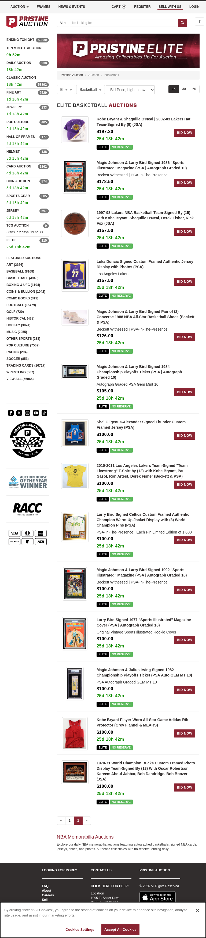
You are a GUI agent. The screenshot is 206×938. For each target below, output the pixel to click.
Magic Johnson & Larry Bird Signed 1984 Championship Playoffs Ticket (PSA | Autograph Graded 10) (139, 372)
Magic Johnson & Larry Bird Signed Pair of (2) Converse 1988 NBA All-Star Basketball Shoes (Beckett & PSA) (145, 316)
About (46, 891)
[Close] (197, 910)
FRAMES (43, 7)
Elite (66, 89)
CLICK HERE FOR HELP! (109, 886)
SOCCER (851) (17, 359)
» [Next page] (87, 821)
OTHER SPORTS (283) (23, 339)
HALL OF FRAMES (20, 137)
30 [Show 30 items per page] (184, 89)
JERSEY (12, 211)
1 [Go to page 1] (70, 821)
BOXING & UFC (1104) (23, 285)
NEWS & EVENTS (71, 7)
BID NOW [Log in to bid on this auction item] (184, 133)
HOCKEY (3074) (18, 325)
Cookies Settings (79, 930)
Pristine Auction (72, 75)
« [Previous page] (61, 821)
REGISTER (142, 7)
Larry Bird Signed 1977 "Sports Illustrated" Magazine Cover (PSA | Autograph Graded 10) (144, 622)
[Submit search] (182, 23)
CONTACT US (101, 870)
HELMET (13, 151)
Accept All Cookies (120, 930)
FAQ (45, 886)
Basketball (90, 89)
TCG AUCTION (17, 225)
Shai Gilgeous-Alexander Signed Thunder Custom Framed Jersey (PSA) (141, 424)
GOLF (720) (15, 312)
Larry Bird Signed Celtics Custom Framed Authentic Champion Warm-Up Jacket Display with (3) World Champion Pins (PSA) (143, 519)
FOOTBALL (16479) (21, 305)
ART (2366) (14, 265)
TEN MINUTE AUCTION (27, 52)
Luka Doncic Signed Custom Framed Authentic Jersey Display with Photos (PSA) (145, 264)
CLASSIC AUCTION (21, 78)
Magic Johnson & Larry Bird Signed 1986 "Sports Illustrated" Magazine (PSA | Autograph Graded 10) (142, 165)
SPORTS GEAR (18, 196)
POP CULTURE (17, 122)
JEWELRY (14, 107)
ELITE (11, 240)
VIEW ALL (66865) (20, 379)
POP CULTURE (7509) (22, 345)
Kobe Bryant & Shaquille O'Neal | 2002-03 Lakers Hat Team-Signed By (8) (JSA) (143, 122)
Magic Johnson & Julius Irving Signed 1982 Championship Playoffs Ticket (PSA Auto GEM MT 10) (144, 672)
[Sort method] (130, 89)
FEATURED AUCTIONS (23, 258)
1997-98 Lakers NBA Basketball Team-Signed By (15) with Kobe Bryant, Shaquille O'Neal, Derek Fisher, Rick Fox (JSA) (145, 217)
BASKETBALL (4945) (22, 278)
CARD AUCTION (18, 166)
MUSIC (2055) (16, 332)
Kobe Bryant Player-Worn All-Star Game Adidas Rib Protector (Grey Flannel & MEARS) (142, 722)
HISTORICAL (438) (20, 318)
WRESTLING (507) (20, 372)
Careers (48, 895)
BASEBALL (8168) (20, 271)
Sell (44, 900)
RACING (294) (17, 352)
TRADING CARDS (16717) (25, 365)
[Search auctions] (123, 23)
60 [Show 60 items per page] (194, 89)
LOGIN (194, 7)
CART (119, 7)
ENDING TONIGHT (20, 40)
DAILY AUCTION (18, 63)
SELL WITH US (170, 7)
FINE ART (13, 92)
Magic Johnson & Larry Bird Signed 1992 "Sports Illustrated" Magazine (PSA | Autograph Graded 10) (142, 572)
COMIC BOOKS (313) (22, 298)
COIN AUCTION (18, 181)
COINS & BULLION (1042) (25, 291)
